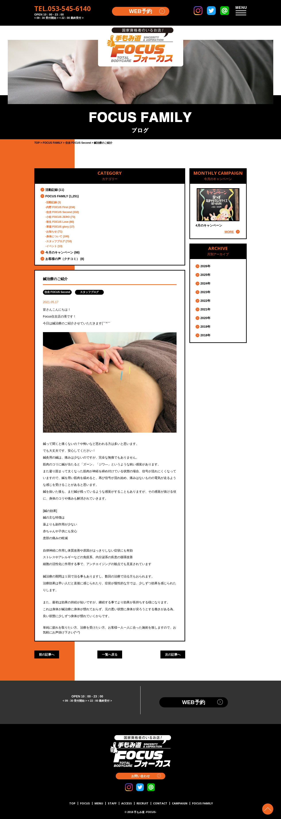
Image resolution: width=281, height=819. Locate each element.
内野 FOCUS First (57, 207)
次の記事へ (173, 654)
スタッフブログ (55, 241)
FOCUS (85, 803)
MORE (229, 232)
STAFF (112, 803)
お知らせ (51, 231)
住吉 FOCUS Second (59, 212)
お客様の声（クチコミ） (62, 259)
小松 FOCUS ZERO (58, 217)
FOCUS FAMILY (56, 196)
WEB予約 (140, 11)
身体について (54, 236)
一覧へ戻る (109, 654)
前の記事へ (46, 654)
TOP (72, 803)
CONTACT (160, 803)
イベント (51, 246)
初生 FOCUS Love (57, 221)
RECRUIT (142, 803)
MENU (98, 803)
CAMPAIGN (179, 803)
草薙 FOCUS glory (57, 226)
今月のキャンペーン (59, 252)
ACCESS (126, 803)
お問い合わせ (140, 776)
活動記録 (51, 190)
